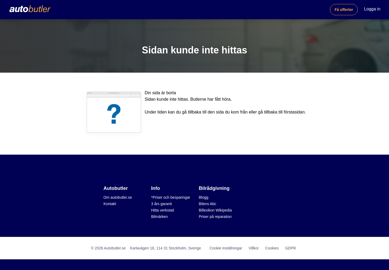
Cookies (272, 248)
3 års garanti (161, 204)
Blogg (204, 197)
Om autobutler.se (117, 197)
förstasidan (294, 112)
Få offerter (343, 9)
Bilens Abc (207, 204)
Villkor (254, 248)
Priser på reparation (215, 216)
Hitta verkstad (162, 210)
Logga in (372, 9)
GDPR (290, 248)
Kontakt (109, 204)
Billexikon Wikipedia (215, 210)
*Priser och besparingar (170, 197)
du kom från (236, 112)
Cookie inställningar (226, 248)
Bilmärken (159, 216)
